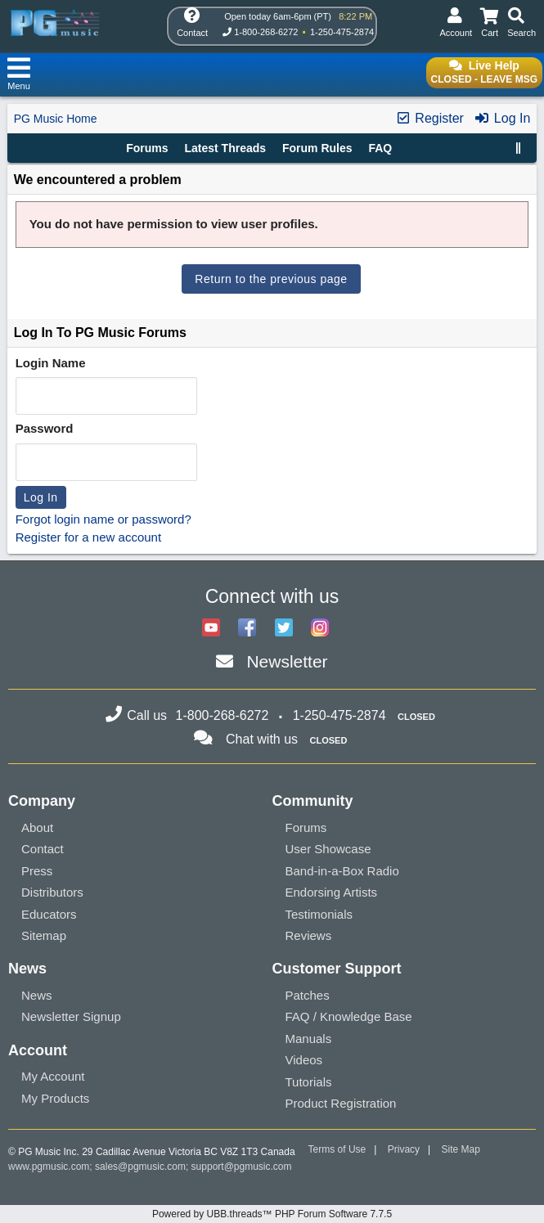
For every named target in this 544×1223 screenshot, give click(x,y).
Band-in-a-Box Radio (342, 871)
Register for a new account (88, 537)
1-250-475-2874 (342, 32)
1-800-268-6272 (266, 32)
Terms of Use (337, 1149)
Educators (49, 914)
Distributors (52, 892)
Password (45, 428)
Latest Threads (226, 148)
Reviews (308, 935)
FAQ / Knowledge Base (348, 1016)
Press (36, 871)
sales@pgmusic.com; (143, 1166)
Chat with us (262, 739)
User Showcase (328, 849)
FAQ (380, 148)
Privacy (404, 1149)
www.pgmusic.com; (50, 1166)
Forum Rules (317, 148)
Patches (307, 995)
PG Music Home (55, 118)
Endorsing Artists (331, 892)
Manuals (308, 1038)
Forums (147, 148)
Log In (502, 118)
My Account (53, 1076)
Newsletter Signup (71, 1016)
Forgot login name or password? (103, 519)
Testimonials (319, 914)
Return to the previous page (271, 279)
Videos (304, 1060)
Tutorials (308, 1082)
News (36, 995)
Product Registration (341, 1103)
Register (429, 118)
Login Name (51, 363)
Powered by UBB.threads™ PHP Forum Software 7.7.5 (272, 1214)
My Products (55, 1098)
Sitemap (43, 935)
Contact (42, 849)
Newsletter (286, 661)
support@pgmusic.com (241, 1166)
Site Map (461, 1149)
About (37, 827)
